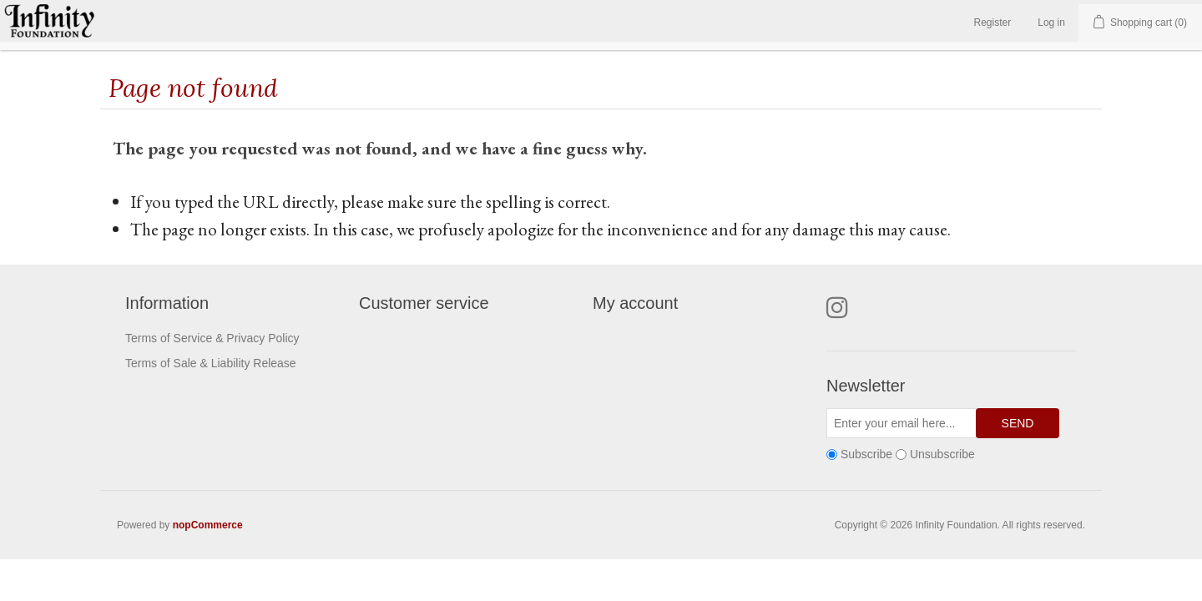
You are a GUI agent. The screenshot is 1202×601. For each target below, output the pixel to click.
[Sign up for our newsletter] (901, 423)
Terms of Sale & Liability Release (210, 363)
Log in (1051, 22)
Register (993, 22)
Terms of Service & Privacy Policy (212, 338)
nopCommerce (208, 525)
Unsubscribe (942, 454)
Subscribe (866, 454)
